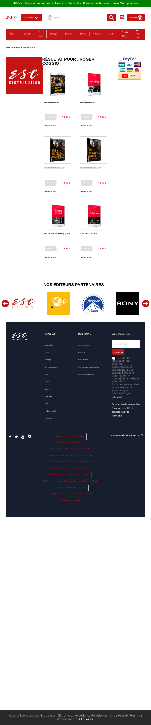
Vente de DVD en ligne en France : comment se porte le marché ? (70, 494)
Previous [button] (5, 303)
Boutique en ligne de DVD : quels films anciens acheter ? (70, 449)
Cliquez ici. (86, 719)
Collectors (68, 34)
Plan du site (78, 500)
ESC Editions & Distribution (20, 47)
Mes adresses (83, 360)
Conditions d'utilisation (77, 436)
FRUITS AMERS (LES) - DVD (88, 233)
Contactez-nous (60, 436)
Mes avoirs (82, 352)
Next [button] (145, 303)
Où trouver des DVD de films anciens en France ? (70, 487)
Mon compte (136, 17)
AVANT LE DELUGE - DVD (87, 102)
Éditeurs (47, 382)
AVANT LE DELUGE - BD (51, 102)
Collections (97, 34)
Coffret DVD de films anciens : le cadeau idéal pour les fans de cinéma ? (70, 455)
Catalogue (54, 34)
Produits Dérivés (125, 34)
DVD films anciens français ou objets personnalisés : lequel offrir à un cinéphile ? (70, 481)
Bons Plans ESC (137, 34)
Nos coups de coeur (51, 367)
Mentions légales (64, 500)
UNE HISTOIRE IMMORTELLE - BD (54, 168)
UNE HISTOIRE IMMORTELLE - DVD (91, 168)
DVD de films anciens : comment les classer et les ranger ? (70, 474)
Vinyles (111, 34)
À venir (41, 34)
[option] (23, 303)
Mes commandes (84, 345)
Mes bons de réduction (86, 374)
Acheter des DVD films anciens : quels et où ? (70, 442)
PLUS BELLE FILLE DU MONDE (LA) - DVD (57, 233)
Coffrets (83, 34)
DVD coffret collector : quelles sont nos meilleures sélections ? (70, 468)
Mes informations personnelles (88, 367)
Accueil (12, 34)
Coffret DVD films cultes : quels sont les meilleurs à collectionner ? (70, 462)
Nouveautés (27, 34)
